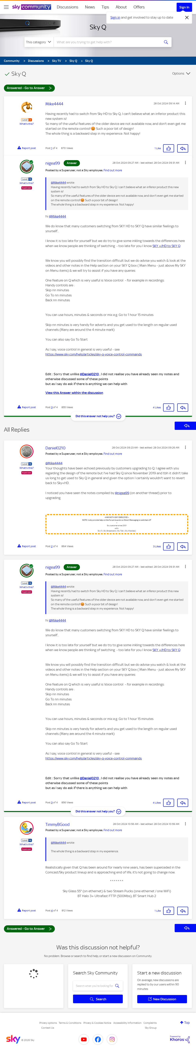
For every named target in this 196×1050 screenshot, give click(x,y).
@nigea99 (122, 493)
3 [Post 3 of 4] (51, 407)
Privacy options (48, 1022)
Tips (105, 7)
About (121, 7)
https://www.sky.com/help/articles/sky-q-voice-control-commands (93, 354)
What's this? (27, 123)
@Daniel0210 (89, 374)
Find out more (113, 170)
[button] (185, 103)
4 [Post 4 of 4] (52, 910)
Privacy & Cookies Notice (97, 1022)
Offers (139, 7)
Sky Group (151, 1027)
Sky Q (98, 27)
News (90, 7)
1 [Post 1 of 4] (51, 148)
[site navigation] (6, 7)
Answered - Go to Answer (29, 88)
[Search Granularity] (39, 42)
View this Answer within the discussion (74, 393)
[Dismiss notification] (187, 17)
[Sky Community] (31, 7)
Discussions (67, 7)
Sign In (184, 7)
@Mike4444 (58, 182)
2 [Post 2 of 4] (51, 546)
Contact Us (47, 1027)
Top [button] (187, 1023)
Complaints (150, 1022)
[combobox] (107, 42)
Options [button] (178, 73)
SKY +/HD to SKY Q (166, 246)
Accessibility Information (127, 1022)
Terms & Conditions (70, 1022)
